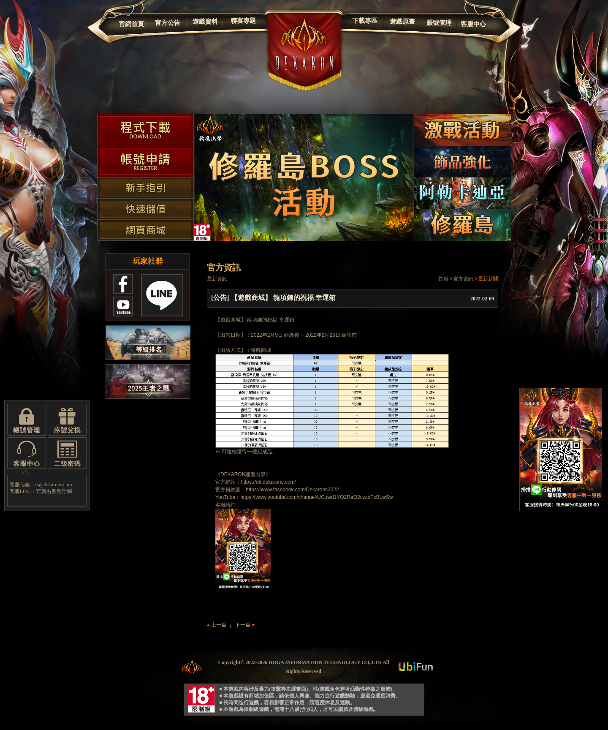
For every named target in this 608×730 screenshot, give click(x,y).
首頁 (443, 279)
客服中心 (473, 24)
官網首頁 (131, 24)
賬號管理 (439, 22)
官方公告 (167, 22)
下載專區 (364, 20)
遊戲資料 (205, 21)
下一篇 (245, 625)
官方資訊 (463, 279)
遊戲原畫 (402, 21)
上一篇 (216, 625)
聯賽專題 (243, 20)
